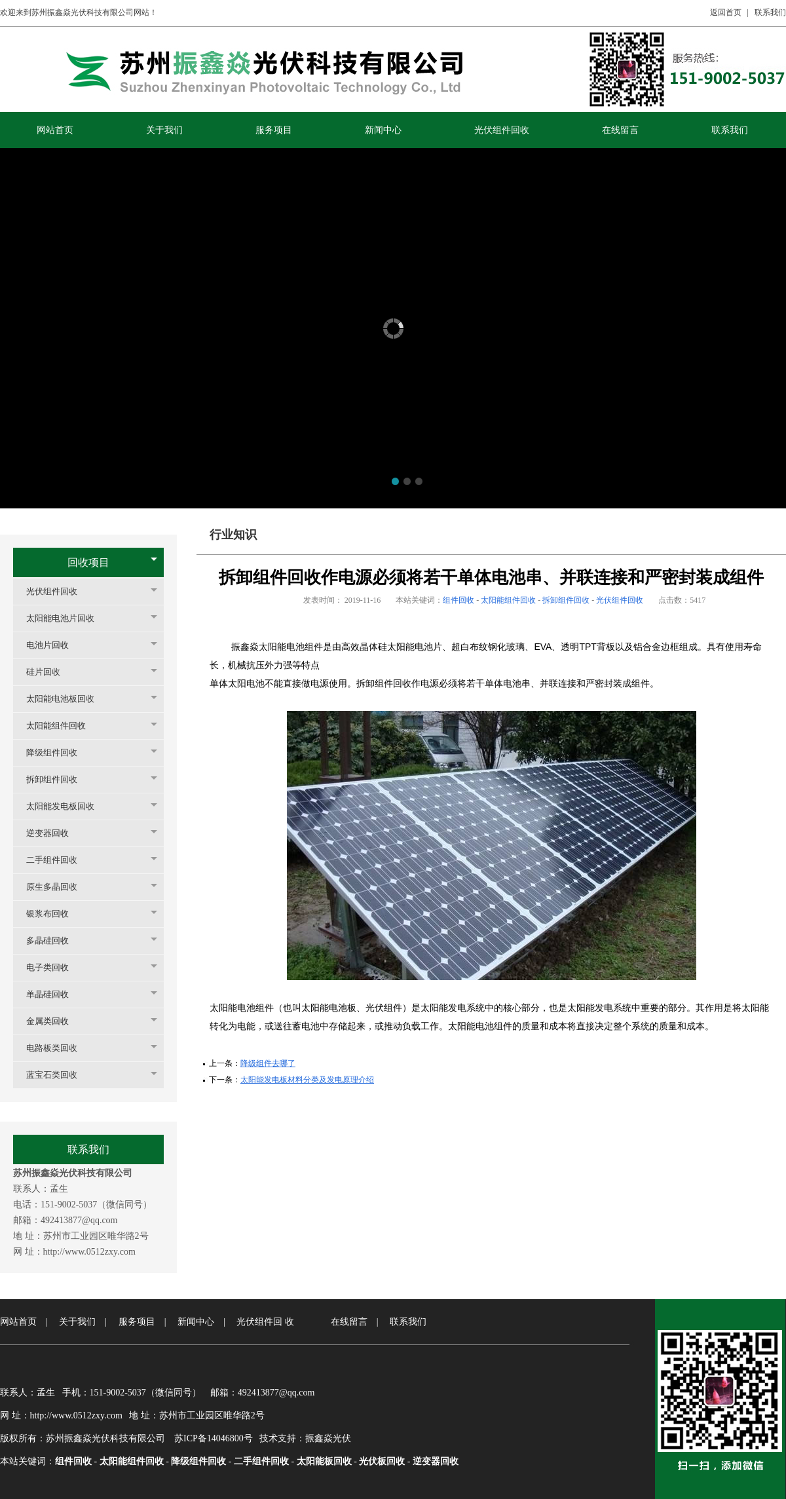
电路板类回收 (58, 1048)
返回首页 (725, 12)
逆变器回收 (54, 833)
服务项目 (137, 1322)
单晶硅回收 (54, 994)
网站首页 (18, 1322)
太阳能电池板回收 (66, 699)
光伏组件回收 (58, 591)
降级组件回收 (58, 752)
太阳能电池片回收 (66, 618)
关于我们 (77, 1322)
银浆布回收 (54, 914)
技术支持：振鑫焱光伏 (305, 1438)
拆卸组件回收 (58, 779)
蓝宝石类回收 (58, 1075)
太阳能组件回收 (62, 726)
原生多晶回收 (58, 887)
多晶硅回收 (54, 940)
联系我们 (770, 12)
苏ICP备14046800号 (213, 1438)
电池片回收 (54, 645)
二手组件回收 (58, 860)
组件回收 (458, 600)
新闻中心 (196, 1322)
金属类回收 (54, 1021)
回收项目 (88, 562)
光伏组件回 (259, 1322)
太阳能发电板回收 (66, 806)
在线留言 (349, 1322)
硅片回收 (49, 672)
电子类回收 (54, 967)
